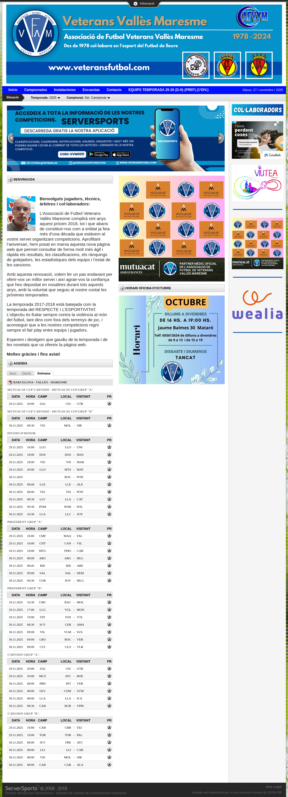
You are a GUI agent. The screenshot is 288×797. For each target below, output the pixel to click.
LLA (68, 499)
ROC (67, 477)
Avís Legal (274, 786)
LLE (68, 484)
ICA (79, 698)
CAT (80, 499)
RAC (67, 602)
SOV (68, 580)
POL (80, 506)
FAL (80, 536)
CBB (68, 727)
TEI (79, 727)
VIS (68, 462)
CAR (80, 750)
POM (67, 506)
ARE (80, 565)
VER (80, 639)
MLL (80, 558)
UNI (80, 447)
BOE (80, 676)
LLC (68, 514)
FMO (67, 550)
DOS (68, 454)
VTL (80, 617)
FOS (68, 617)
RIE (68, 565)
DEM (80, 573)
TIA (68, 491)
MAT (80, 469)
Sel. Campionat (86, 97)
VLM (67, 632)
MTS (67, 469)
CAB (80, 550)
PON (80, 477)
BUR (67, 705)
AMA (80, 624)
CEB (68, 624)
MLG (80, 580)
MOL (67, 425)
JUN (80, 514)
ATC (68, 676)
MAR (80, 462)
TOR (68, 735)
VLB (80, 647)
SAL (68, 573)
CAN (67, 543)
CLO (68, 647)
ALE (80, 484)
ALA (80, 764)
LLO (68, 447)
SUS (80, 632)
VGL (67, 609)
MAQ (67, 536)
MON (80, 609)
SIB (79, 425)
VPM (80, 705)
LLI (68, 750)
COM (67, 691)
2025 (44, 97)
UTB (80, 403)
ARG (67, 558)
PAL (80, 735)
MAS (80, 454)
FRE (68, 742)
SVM (80, 691)
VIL (79, 543)
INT (68, 683)
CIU (68, 403)
